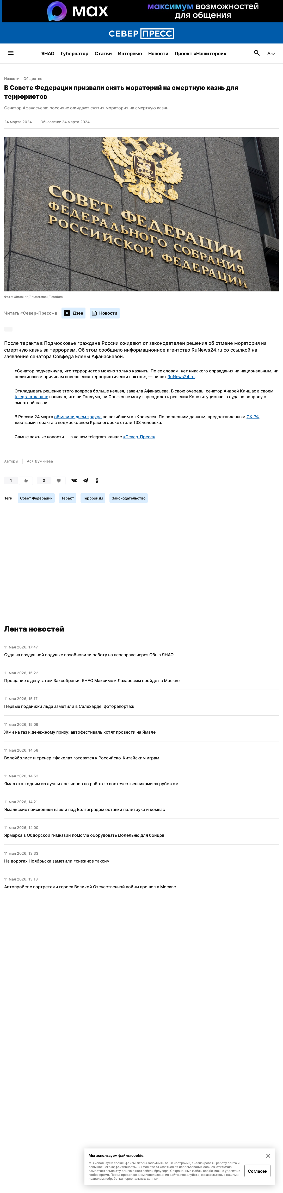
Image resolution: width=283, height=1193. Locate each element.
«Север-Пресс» (139, 436)
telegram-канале (31, 396)
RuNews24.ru (181, 376)
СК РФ (253, 416)
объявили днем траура (78, 416)
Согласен (257, 1171)
